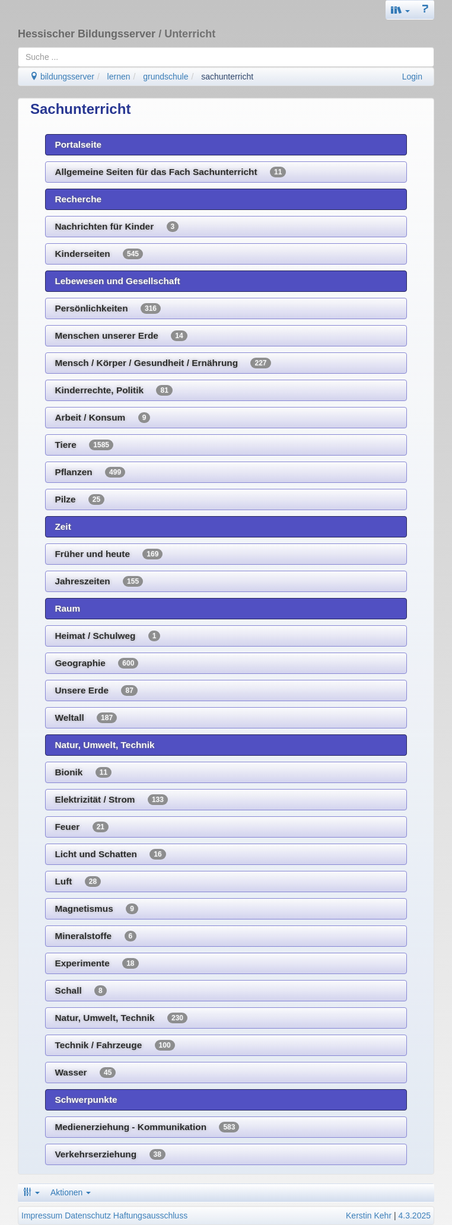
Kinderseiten (99, 254)
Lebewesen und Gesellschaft (117, 281)
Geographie (96, 663)
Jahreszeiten (99, 581)
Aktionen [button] (70, 1192)
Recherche (78, 199)
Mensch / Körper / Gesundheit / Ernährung (162, 363)
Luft (78, 881)
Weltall (86, 717)
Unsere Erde (96, 690)
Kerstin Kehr (368, 1215)
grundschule (165, 76)
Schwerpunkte (86, 1099)
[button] (400, 10)
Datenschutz (88, 1215)
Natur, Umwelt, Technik (104, 745)
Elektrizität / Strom (111, 799)
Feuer (82, 827)
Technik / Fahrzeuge (114, 1045)
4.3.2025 (415, 1215)
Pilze (79, 499)
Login (412, 76)
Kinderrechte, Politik (113, 390)
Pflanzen (90, 472)
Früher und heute (109, 554)
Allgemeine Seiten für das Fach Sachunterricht (170, 172)
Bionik (83, 772)
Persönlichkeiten (108, 308)
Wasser (85, 1072)
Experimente (96, 963)
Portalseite (78, 144)
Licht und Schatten (110, 854)
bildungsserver (62, 76)
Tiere (84, 445)
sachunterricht (227, 76)
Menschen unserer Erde (121, 335)
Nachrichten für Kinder (117, 226)
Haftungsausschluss (150, 1215)
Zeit (63, 526)
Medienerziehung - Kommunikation (147, 1127)
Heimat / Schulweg (107, 636)
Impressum (41, 1215)
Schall (80, 990)
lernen (118, 76)
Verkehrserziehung (110, 1154)
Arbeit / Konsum (102, 417)
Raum (67, 608)
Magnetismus (96, 908)
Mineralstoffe (95, 936)
